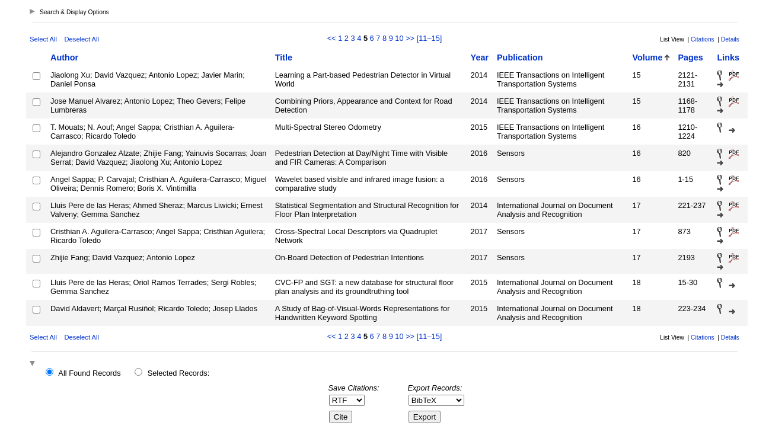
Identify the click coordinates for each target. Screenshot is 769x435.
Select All (43, 39)
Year (480, 57)
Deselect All (82, 39)
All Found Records (89, 373)
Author (64, 57)
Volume (648, 57)
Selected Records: (179, 373)
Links (728, 57)
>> (410, 38)
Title (283, 57)
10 (399, 38)
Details (730, 39)
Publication (520, 57)
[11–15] (429, 38)
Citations (702, 39)
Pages (690, 57)
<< (331, 38)
